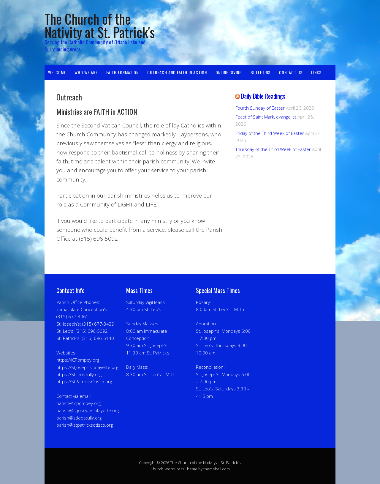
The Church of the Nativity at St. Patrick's (100, 25)
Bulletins (260, 72)
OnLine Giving (229, 72)
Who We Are (86, 72)
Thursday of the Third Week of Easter (273, 149)
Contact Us (291, 72)
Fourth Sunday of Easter (260, 108)
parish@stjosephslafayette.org (87, 410)
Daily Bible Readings (263, 96)
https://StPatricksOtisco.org (84, 381)
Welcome (57, 72)
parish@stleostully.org (79, 418)
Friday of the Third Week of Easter (269, 133)
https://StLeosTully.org (79, 374)
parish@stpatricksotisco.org (84, 425)
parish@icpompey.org (78, 403)
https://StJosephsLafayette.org (87, 367)
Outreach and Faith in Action (177, 72)
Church (157, 469)
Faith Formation (122, 72)
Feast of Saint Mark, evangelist (265, 117)
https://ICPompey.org (77, 360)
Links (316, 72)
